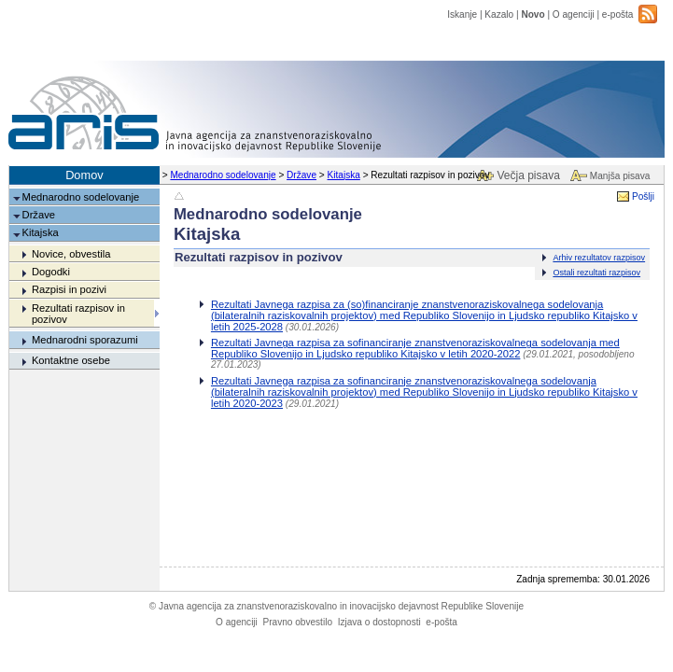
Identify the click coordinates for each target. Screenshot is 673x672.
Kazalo (498, 14)
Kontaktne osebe (71, 360)
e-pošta (618, 14)
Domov (84, 175)
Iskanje (462, 14)
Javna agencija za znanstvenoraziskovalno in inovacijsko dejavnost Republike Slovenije (336, 606)
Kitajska (344, 175)
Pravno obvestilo (297, 622)
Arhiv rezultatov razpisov (599, 257)
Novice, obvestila (71, 253)
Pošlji (643, 196)
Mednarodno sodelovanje (222, 175)
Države (301, 175)
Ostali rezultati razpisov (596, 272)
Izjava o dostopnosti (379, 622)
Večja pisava (528, 175)
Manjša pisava (620, 176)
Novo (532, 14)
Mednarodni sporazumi (85, 339)
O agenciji (574, 14)
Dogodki (51, 271)
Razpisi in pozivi (69, 289)
